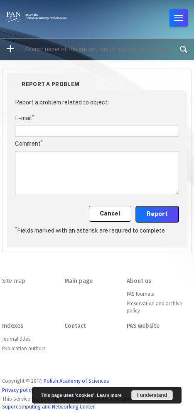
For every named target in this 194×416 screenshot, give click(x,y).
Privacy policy (18, 390)
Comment (29, 143)
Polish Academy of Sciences (76, 381)
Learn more (109, 395)
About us (139, 281)
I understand (152, 395)
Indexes (12, 325)
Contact (75, 325)
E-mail (24, 117)
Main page (78, 281)
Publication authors (23, 349)
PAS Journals (140, 294)
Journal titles (16, 339)
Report (157, 213)
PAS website (143, 325)
